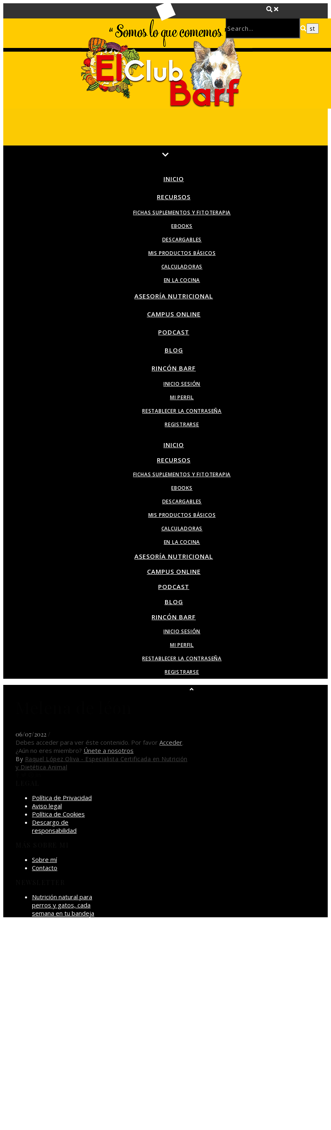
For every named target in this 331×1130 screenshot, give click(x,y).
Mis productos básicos (182, 253)
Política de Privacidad (62, 798)
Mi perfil (182, 397)
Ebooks (182, 226)
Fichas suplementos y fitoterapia (182, 212)
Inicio (173, 179)
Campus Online (174, 314)
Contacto (44, 868)
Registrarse (182, 424)
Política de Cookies (58, 814)
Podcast (173, 332)
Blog (174, 350)
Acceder (170, 742)
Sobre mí (44, 859)
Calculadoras (182, 266)
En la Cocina (182, 280)
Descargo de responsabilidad (54, 826)
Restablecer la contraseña (182, 410)
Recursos (173, 197)
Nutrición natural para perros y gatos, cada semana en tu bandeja (63, 905)
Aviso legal (47, 806)
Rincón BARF (174, 368)
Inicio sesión (181, 383)
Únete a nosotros (109, 750)
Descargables (182, 239)
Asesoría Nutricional (173, 296)
